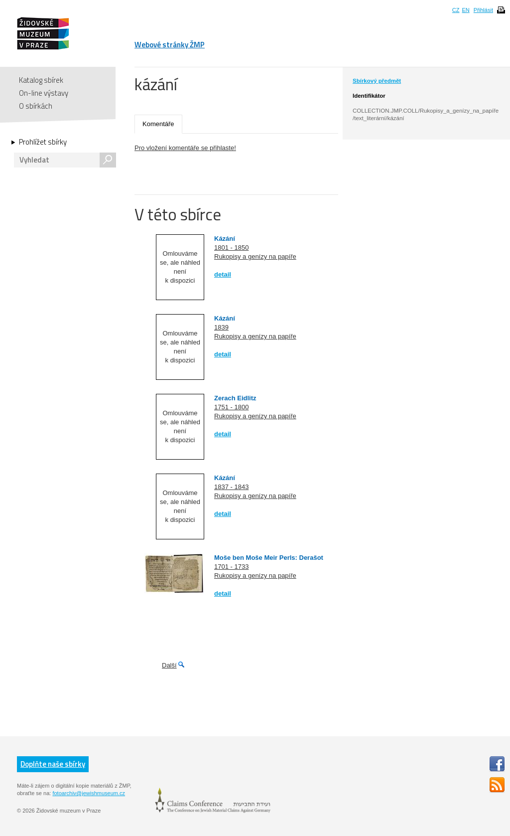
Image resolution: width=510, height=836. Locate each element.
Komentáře (158, 124)
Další (169, 665)
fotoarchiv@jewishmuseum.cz (88, 793)
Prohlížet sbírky (43, 142)
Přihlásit (483, 10)
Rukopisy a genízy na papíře (255, 256)
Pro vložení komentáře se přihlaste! (185, 148)
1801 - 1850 (231, 247)
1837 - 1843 (231, 487)
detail (222, 274)
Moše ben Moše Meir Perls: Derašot (268, 557)
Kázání (224, 238)
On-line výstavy (43, 93)
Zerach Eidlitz (235, 398)
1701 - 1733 (231, 566)
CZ (456, 10)
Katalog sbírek (41, 80)
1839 (221, 327)
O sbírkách (35, 106)
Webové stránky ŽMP (169, 44)
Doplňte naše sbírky (52, 764)
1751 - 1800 (231, 407)
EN (465, 10)
